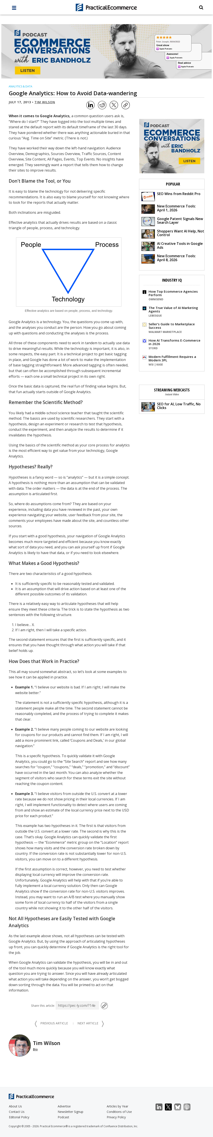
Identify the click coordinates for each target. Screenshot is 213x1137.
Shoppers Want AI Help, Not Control (172, 234)
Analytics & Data (20, 86)
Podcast (63, 1117)
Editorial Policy (19, 1117)
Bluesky (180, 1107)
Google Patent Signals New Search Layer (172, 221)
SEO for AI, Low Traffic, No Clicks (171, 406)
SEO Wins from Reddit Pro (170, 196)
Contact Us (17, 1112)
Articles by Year (117, 1106)
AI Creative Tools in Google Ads (172, 246)
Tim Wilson (44, 102)
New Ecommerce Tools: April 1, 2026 (168, 209)
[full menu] (14, 9)
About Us (15, 1106)
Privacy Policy (116, 1117)
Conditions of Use (119, 1112)
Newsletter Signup (70, 1112)
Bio (35, 1049)
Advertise (64, 1106)
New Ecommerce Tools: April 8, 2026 (168, 258)
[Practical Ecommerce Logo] (106, 7)
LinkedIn (161, 1107)
